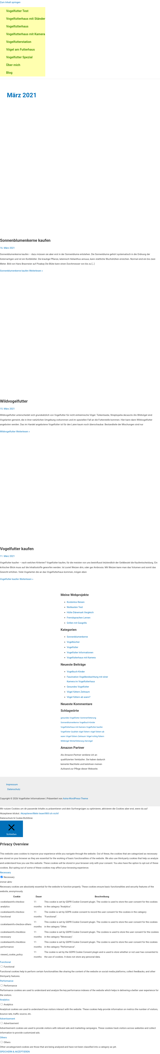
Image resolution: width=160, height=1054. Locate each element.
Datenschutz (13, 789)
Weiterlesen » (21, 270)
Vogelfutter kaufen (17, 548)
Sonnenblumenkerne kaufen (25, 240)
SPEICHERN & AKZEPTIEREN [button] (15, 1051)
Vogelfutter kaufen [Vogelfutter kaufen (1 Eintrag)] (94, 727)
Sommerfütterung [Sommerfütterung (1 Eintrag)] (88, 718)
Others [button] (3, 1037)
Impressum (12, 784)
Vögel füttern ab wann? (78, 697)
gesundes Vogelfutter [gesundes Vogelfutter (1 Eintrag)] (70, 718)
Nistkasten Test (75, 607)
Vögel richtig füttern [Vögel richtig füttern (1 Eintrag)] (95, 736)
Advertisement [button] (7, 1018)
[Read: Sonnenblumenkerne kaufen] (79, 232)
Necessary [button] (5, 872)
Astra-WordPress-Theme (75, 798)
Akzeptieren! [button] (26, 813)
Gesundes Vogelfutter (78, 686)
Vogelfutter (72, 647)
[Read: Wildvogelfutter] (79, 393)
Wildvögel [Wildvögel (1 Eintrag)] (65, 741)
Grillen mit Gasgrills (77, 623)
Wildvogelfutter (14, 401)
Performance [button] (6, 981)
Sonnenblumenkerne (77, 636)
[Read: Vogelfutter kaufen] (79, 540)
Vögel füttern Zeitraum (78, 691)
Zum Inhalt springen (10, 2)
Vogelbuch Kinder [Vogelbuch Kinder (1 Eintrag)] (87, 722)
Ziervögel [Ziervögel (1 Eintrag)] (88, 741)
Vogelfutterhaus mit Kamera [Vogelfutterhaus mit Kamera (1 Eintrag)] (73, 727)
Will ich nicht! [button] (52, 813)
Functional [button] (5, 962)
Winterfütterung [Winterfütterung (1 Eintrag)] (77, 741)
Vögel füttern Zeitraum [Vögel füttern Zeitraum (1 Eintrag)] (76, 736)
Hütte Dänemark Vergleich (80, 612)
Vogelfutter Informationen (80, 652)
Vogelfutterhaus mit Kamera (81, 657)
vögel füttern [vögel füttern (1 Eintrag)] (84, 732)
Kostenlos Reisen (76, 602)
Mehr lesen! (39, 813)
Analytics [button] (4, 999)
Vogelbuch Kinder (76, 671)
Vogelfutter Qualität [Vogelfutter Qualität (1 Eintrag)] (69, 732)
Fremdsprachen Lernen (78, 617)
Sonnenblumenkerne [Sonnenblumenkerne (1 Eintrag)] (70, 722)
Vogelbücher (73, 642)
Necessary (9, 877)
